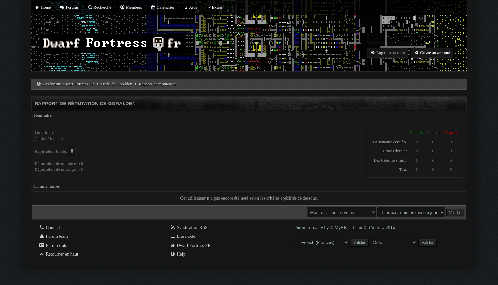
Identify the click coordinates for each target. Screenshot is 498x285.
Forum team (53, 236)
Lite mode (182, 236)
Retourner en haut (58, 254)
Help (178, 254)
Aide (190, 7)
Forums (69, 7)
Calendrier (163, 7)
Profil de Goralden (116, 84)
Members (131, 7)
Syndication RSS (189, 227)
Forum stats (53, 245)
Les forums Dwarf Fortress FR (68, 84)
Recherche (99, 7)
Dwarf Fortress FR (190, 245)
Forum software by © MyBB (321, 227)
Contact (49, 227)
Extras (214, 7)
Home (43, 7)
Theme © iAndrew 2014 (373, 227)
